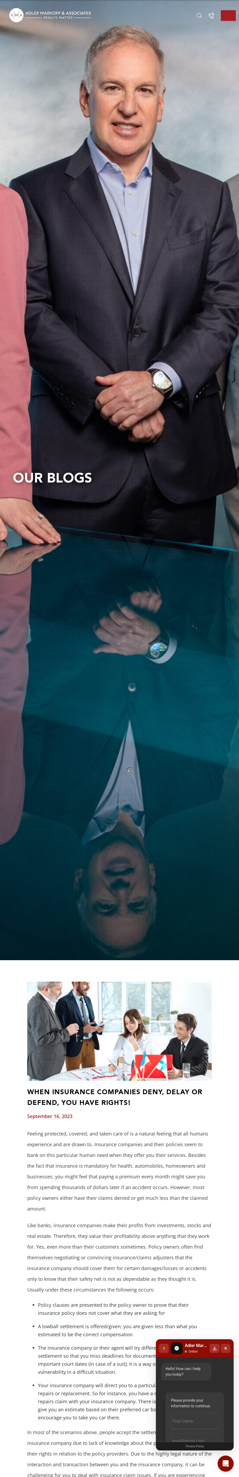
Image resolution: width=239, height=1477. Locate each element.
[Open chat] (226, 1464)
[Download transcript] (215, 1325)
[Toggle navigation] (228, 15)
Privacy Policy (187, 1446)
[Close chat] (225, 1325)
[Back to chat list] (148, 1325)
